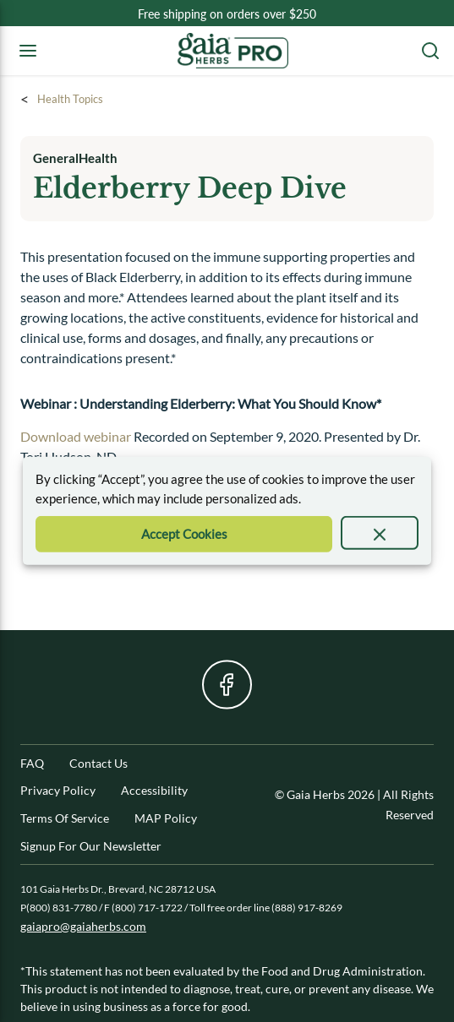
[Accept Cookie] (184, 534)
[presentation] (379, 533)
